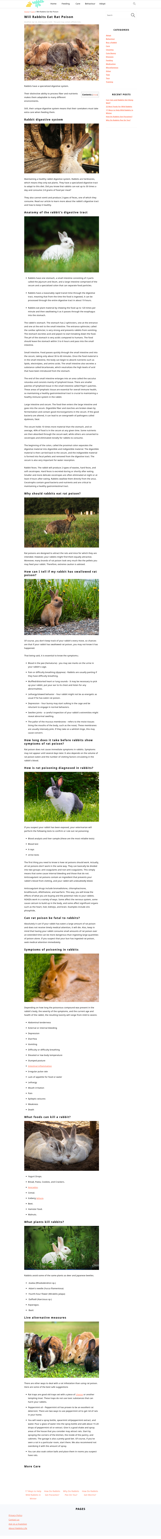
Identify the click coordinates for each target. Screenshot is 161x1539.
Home (53, 3)
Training (109, 82)
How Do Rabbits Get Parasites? (119, 117)
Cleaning (110, 50)
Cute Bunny (111, 53)
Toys (108, 78)
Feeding (66, 3)
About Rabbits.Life (18, 1526)
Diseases (109, 57)
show (95, 95)
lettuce (39, 1198)
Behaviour (90, 3)
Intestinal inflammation (40, 1066)
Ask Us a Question (18, 1521)
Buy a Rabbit (111, 42)
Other (108, 71)
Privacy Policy (15, 1513)
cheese (79, 1394)
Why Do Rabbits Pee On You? (118, 120)
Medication (111, 64)
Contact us (14, 1517)
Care (78, 3)
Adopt (102, 3)
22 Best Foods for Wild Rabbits (119, 106)
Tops (108, 75)
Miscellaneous (112, 67)
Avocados (33, 1187)
